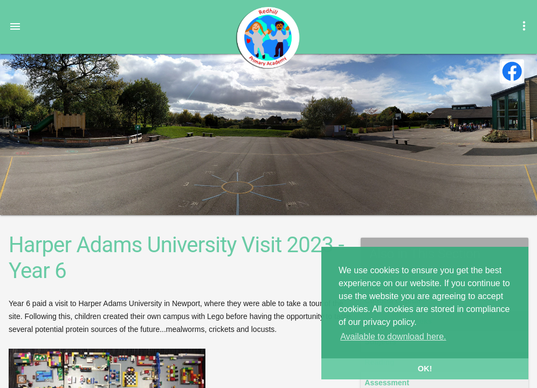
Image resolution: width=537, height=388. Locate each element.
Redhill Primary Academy (267, 37)
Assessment (386, 382)
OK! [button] (425, 368)
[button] (15, 26)
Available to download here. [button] (393, 336)
